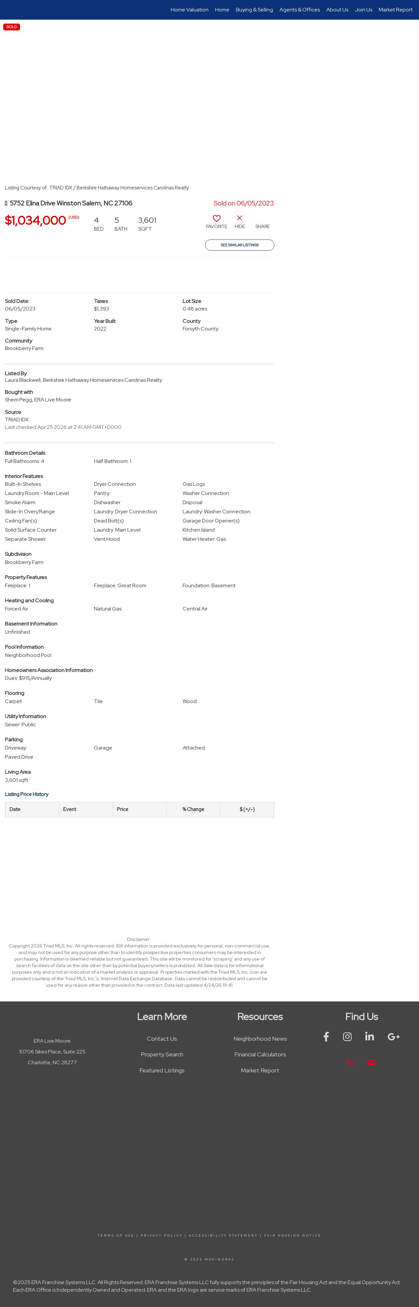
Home (222, 9)
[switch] (216, 224)
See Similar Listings (240, 245)
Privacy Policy (162, 1236)
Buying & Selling (254, 9)
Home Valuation (190, 9)
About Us (337, 9)
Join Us (363, 9)
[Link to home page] (8, 10)
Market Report (396, 9)
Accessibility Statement (223, 1236)
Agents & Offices (300, 9)
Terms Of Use (116, 1236)
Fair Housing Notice (292, 1236)
